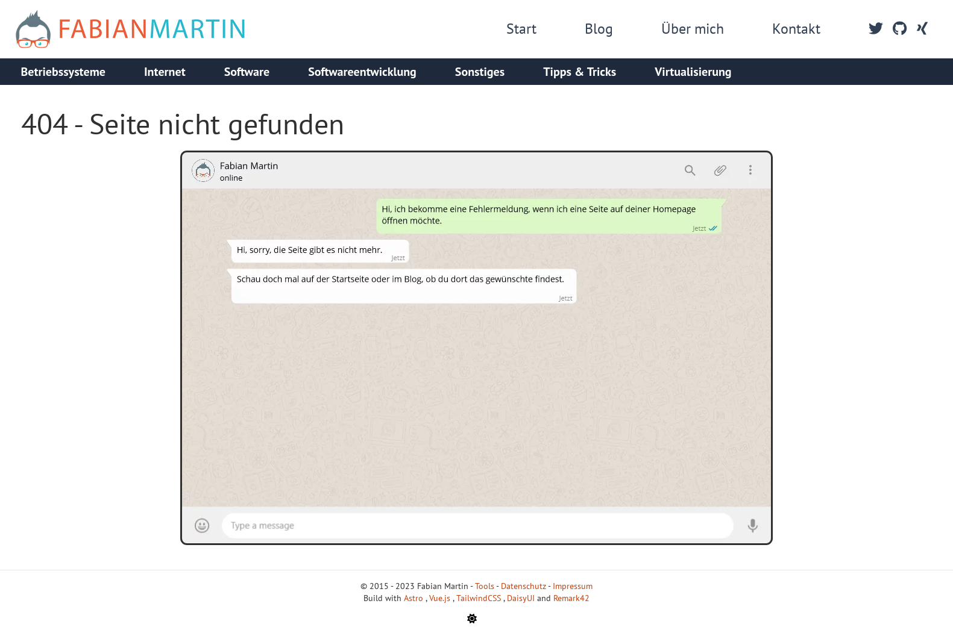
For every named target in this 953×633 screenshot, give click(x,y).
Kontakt (796, 28)
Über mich (692, 28)
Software (247, 72)
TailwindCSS (479, 598)
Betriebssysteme (63, 72)
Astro (415, 598)
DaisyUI (522, 598)
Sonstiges (480, 72)
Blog (599, 28)
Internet (165, 72)
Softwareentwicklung (362, 72)
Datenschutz (523, 586)
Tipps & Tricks (579, 72)
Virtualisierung (693, 72)
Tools (484, 586)
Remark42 (571, 598)
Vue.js (441, 598)
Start (521, 28)
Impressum (573, 586)
